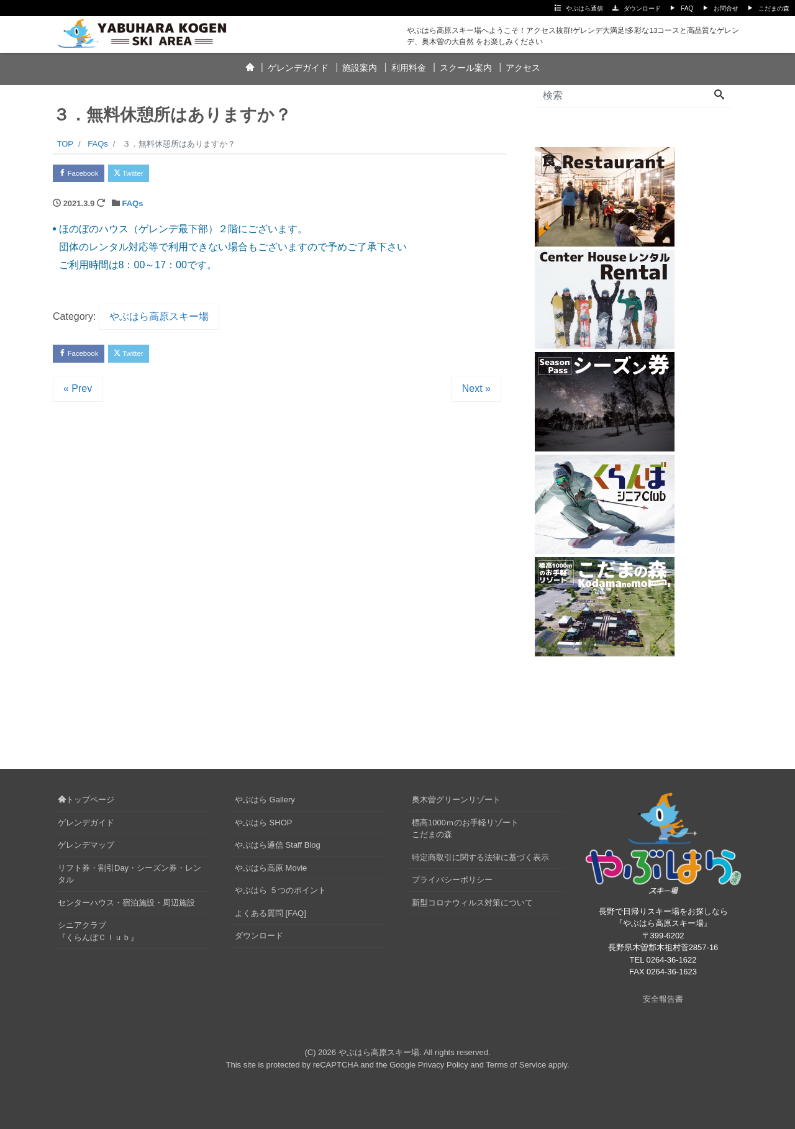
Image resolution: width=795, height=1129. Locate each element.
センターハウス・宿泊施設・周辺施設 (126, 902)
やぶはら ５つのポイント (280, 890)
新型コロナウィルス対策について (472, 902)
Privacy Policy (443, 1064)
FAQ (687, 8)
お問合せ (726, 8)
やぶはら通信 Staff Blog (277, 845)
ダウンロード (642, 8)
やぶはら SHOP (263, 822)
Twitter (144, 174)
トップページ (86, 799)
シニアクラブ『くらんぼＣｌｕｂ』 (98, 931)
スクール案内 (466, 68)
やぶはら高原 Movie (271, 868)
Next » (476, 394)
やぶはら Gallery (265, 799)
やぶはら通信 (584, 8)
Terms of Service (516, 1064)
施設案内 (359, 68)
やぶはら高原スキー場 (159, 319)
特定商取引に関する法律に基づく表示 (480, 857)
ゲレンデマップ (86, 845)
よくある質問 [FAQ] (270, 913)
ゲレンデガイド (298, 68)
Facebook (84, 174)
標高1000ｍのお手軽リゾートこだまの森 (465, 829)
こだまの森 (773, 8)
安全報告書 (663, 999)
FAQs (132, 206)
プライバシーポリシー (452, 879)
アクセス (523, 68)
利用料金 (408, 68)
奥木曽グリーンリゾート (456, 799)
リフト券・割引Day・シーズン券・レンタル (129, 874)
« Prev (77, 394)
